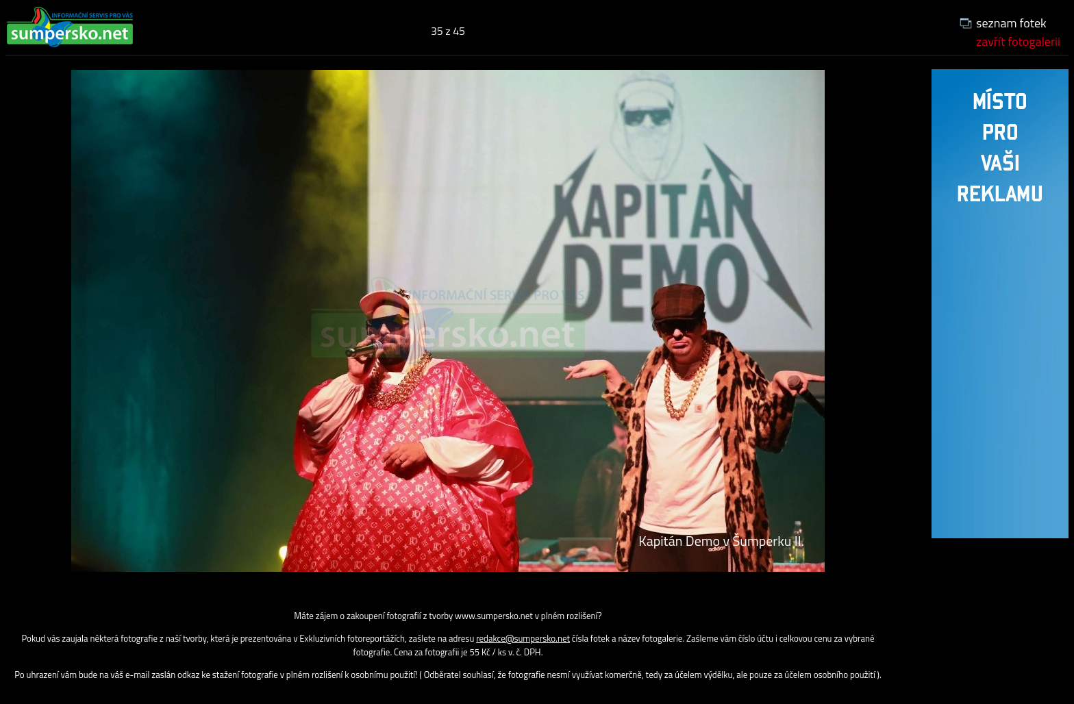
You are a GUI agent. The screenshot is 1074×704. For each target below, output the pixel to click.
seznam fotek (1011, 23)
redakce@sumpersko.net (523, 638)
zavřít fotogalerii (1018, 41)
